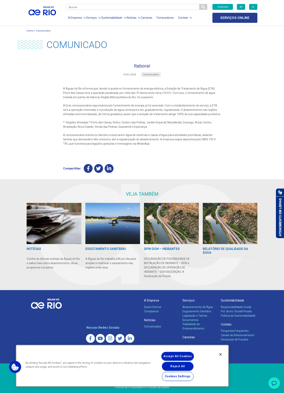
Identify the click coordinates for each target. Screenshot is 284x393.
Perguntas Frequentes (235, 330)
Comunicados (43, 30)
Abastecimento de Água (197, 307)
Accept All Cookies (177, 356)
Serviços (188, 300)
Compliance (151, 311)
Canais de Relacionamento (237, 335)
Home (30, 30)
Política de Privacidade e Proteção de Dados (142, 387)
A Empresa (151, 300)
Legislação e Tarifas (194, 315)
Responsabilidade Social (236, 307)
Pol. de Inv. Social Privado (236, 311)
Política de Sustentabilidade (238, 315)
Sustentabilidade (232, 300)
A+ (241, 7)
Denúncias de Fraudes (234, 339)
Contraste (222, 7)
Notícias (149, 320)
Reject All (177, 366)
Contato (226, 324)
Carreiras (146, 17)
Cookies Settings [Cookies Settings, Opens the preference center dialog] (178, 376)
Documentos (190, 320)
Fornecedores (165, 17)
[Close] (220, 354)
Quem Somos (152, 307)
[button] (15, 367)
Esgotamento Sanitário (196, 311)
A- (253, 7)
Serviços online (234, 18)
